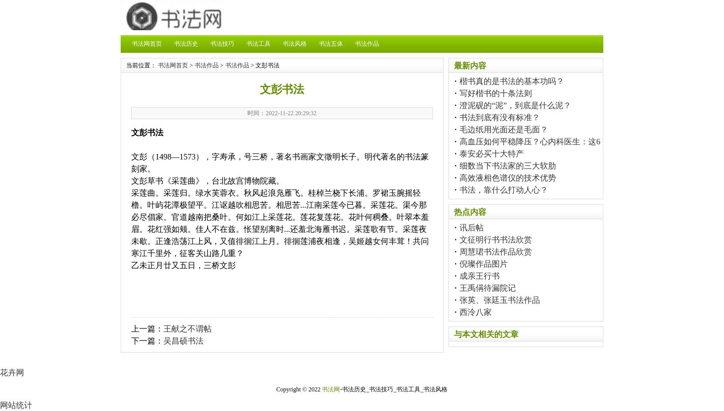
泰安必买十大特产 (492, 153)
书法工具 (258, 43)
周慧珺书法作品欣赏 (496, 252)
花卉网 (12, 372)
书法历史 (186, 43)
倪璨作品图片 (484, 264)
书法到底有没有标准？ (500, 117)
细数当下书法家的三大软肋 (508, 165)
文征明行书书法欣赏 (496, 239)
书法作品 (367, 43)
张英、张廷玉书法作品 (500, 300)
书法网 (331, 389)
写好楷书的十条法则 (496, 93)
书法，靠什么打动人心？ (504, 190)
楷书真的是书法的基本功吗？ (512, 81)
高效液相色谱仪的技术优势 (508, 178)
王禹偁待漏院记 (488, 288)
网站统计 (16, 405)
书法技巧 (222, 43)
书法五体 (331, 43)
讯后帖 (472, 227)
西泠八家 (476, 312)
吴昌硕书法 (183, 341)
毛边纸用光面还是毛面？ (504, 129)
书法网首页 (147, 43)
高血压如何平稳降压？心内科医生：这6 (530, 141)
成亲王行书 (480, 276)
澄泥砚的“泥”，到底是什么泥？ (515, 105)
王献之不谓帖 (187, 328)
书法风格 (295, 43)
